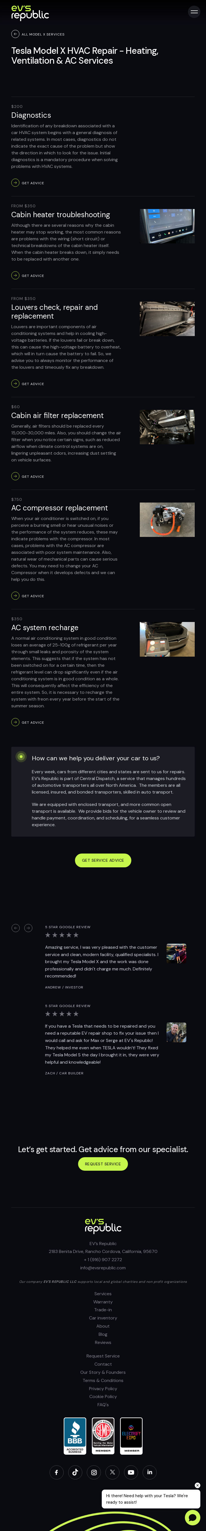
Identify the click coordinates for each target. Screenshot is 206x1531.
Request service (103, 1163)
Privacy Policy (103, 1389)
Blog (103, 1334)
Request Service (103, 1356)
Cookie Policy (103, 1396)
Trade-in (103, 1310)
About (103, 1326)
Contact (103, 1364)
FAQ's (103, 1405)
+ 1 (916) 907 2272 (103, 1260)
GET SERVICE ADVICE (103, 860)
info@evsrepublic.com (103, 1268)
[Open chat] (192, 1517)
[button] (15, 928)
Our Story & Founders (103, 1372)
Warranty (103, 1302)
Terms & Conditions (103, 1380)
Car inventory (103, 1318)
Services (103, 1294)
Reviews (103, 1342)
